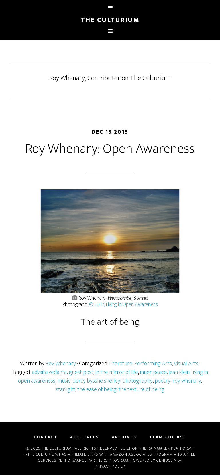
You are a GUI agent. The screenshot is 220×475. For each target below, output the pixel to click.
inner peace (153, 372)
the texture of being (141, 389)
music (63, 381)
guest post (81, 372)
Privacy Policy (110, 466)
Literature (120, 363)
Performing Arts (153, 363)
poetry (162, 381)
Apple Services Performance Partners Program (116, 457)
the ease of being (97, 389)
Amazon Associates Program (141, 454)
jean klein (179, 372)
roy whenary (186, 381)
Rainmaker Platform (170, 448)
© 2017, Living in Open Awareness (123, 304)
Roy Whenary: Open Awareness (110, 148)
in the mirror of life (116, 372)
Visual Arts (186, 363)
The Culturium (110, 20)
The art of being (110, 322)
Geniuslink (167, 460)
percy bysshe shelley (96, 381)
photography (137, 381)
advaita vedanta (49, 372)
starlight (65, 389)
